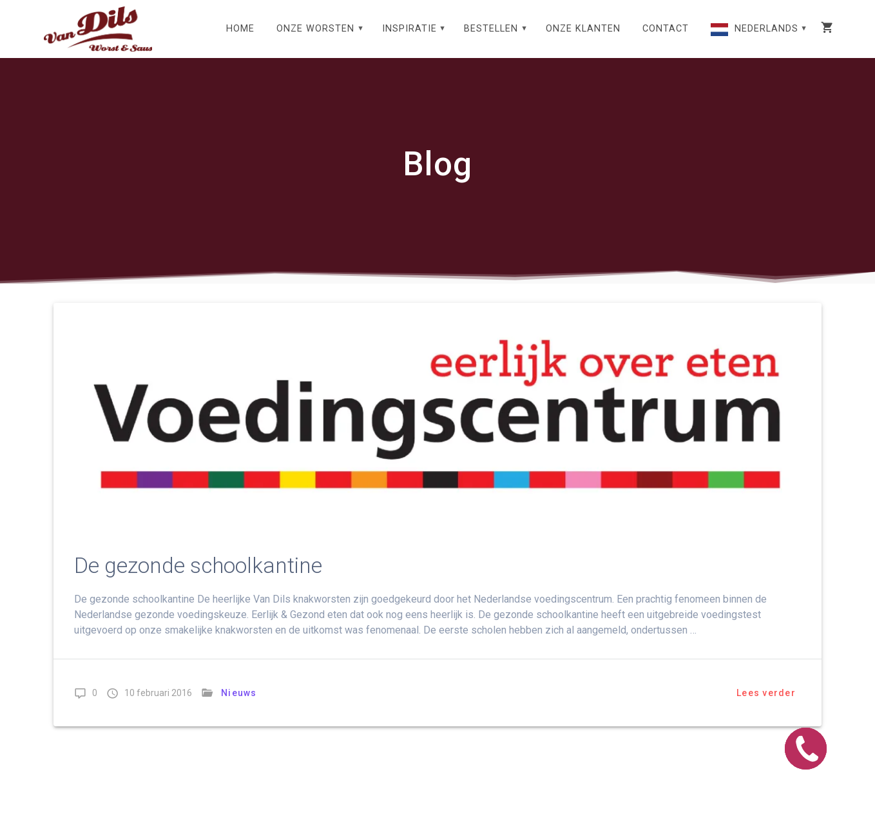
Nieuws (239, 693)
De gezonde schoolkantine (198, 565)
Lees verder (766, 693)
